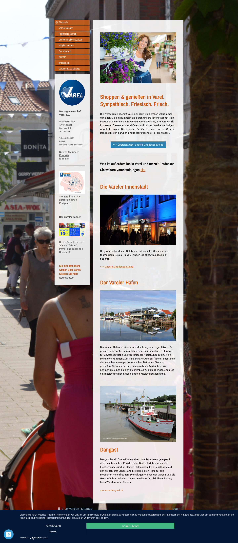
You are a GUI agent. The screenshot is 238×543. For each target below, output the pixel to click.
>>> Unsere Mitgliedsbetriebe (116, 266)
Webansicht (172, 513)
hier (142, 170)
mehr (202, 531)
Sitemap (86, 509)
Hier (66, 196)
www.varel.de (66, 277)
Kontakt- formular (64, 157)
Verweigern (52, 531)
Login (176, 509)
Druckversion (69, 509)
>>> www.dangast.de (111, 490)
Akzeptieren (127, 531)
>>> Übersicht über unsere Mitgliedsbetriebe (138, 144)
